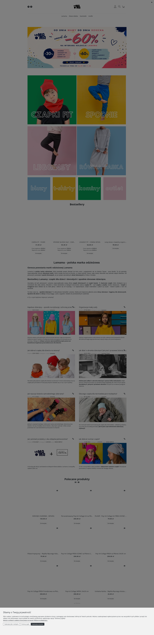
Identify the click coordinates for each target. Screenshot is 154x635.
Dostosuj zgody (25, 624)
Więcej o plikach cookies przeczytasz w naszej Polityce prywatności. (25, 620)
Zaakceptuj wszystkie (37, 624)
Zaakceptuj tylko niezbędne (11, 624)
